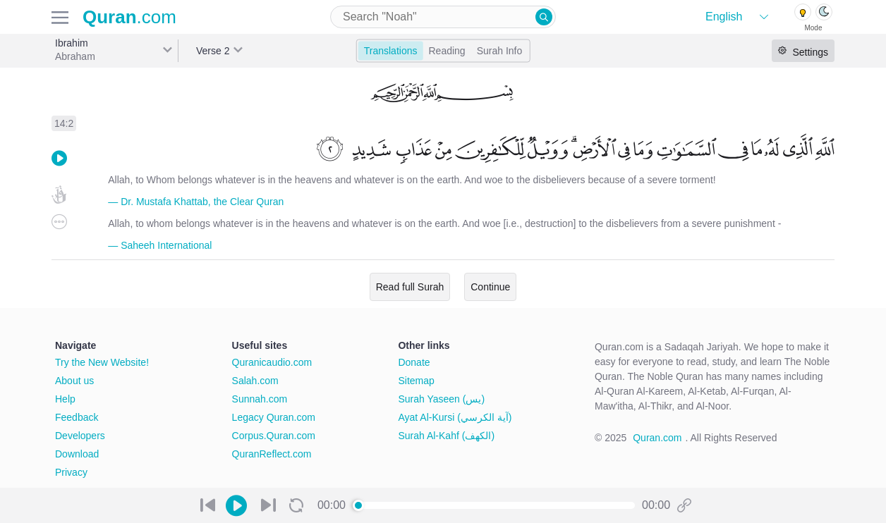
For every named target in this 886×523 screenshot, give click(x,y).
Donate (414, 362)
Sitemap (416, 380)
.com (129, 16)
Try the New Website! (102, 362)
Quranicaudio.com (272, 362)
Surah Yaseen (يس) (441, 399)
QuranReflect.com (272, 454)
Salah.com (255, 380)
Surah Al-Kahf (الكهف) (446, 435)
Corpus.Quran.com (273, 435)
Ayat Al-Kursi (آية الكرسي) (454, 417)
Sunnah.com (260, 399)
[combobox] (443, 17)
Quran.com (657, 437)
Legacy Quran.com (273, 417)
